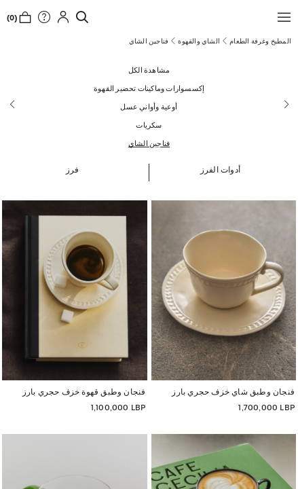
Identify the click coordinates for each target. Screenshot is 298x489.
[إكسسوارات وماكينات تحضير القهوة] (149, 88)
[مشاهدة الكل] (149, 70)
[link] (78, 17)
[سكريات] (149, 125)
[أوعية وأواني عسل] (149, 106)
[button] (281, 17)
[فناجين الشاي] (149, 143)
